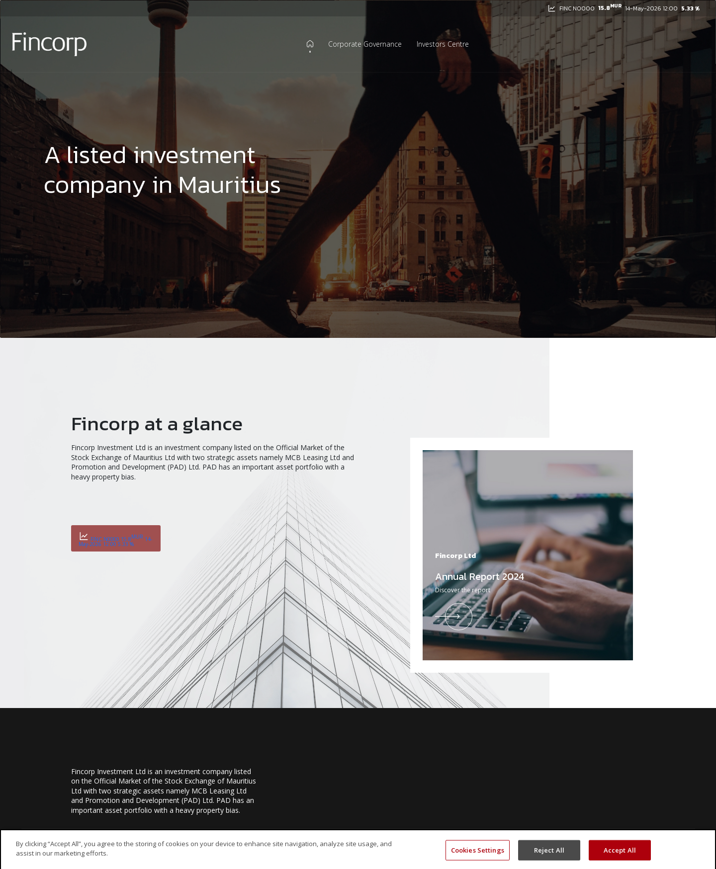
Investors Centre (443, 44)
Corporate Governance (365, 44)
